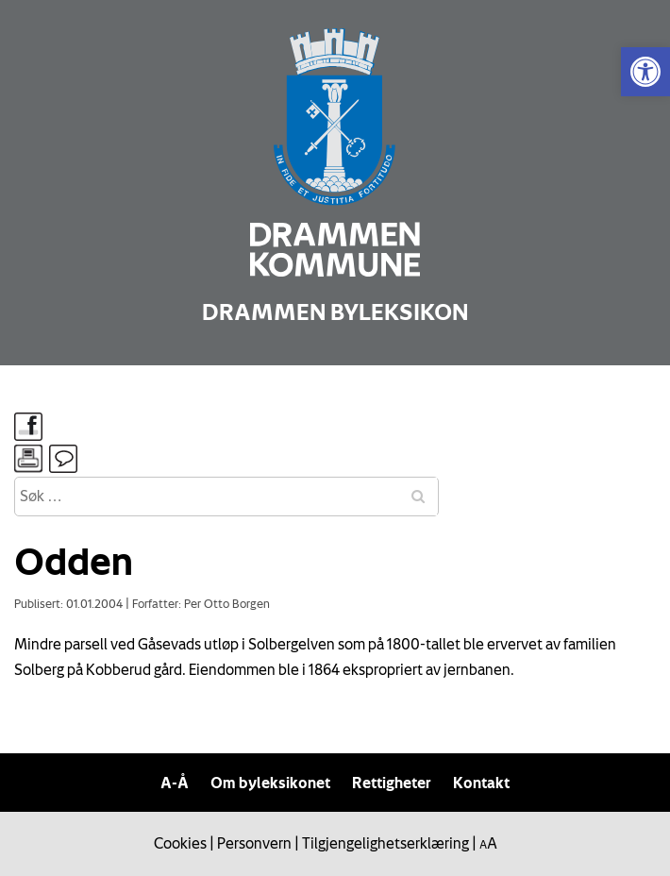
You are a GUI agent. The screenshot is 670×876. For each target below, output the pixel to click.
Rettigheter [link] (391, 782)
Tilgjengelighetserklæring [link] (385, 842)
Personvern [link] (254, 842)
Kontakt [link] (481, 782)
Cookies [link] (180, 842)
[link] (645, 71)
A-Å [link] (174, 782)
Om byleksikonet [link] (270, 782)
